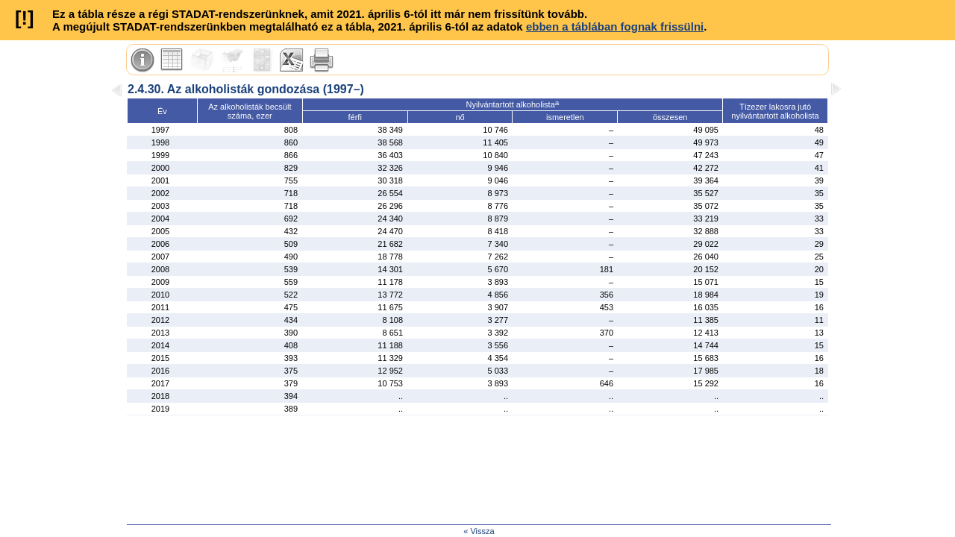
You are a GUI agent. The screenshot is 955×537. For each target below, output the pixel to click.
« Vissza (478, 531)
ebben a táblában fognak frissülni (615, 26)
